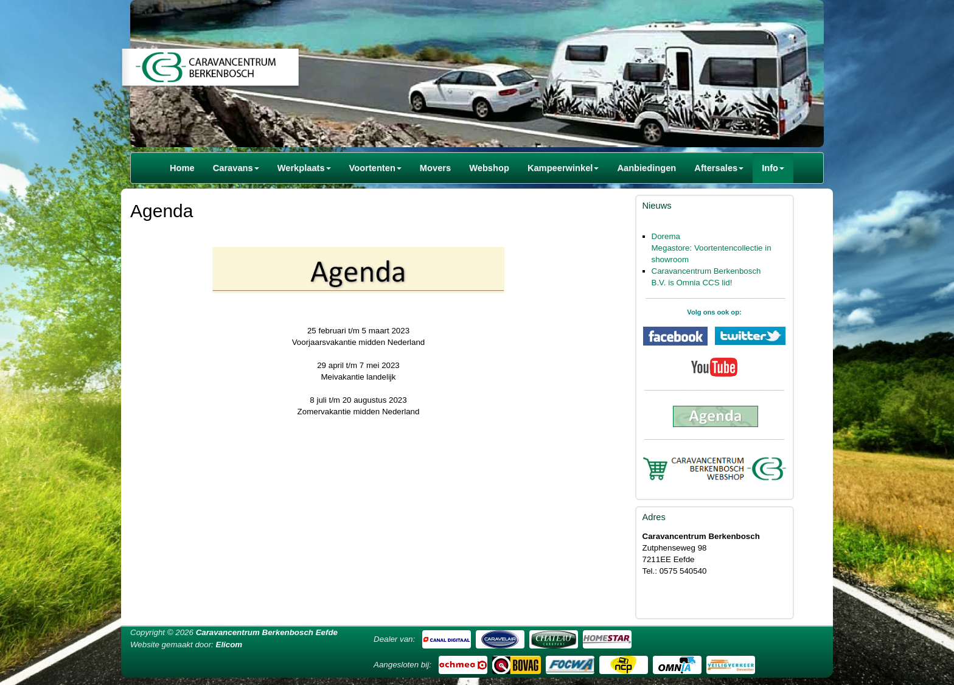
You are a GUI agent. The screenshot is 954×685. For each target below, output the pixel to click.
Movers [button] (435, 168)
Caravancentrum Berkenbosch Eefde (267, 632)
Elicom (229, 644)
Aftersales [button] (718, 168)
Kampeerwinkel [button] (563, 168)
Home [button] (182, 168)
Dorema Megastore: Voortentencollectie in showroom (711, 248)
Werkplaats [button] (304, 168)
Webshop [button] (489, 168)
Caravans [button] (236, 168)
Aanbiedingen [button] (646, 168)
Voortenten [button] (375, 168)
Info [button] (773, 168)
